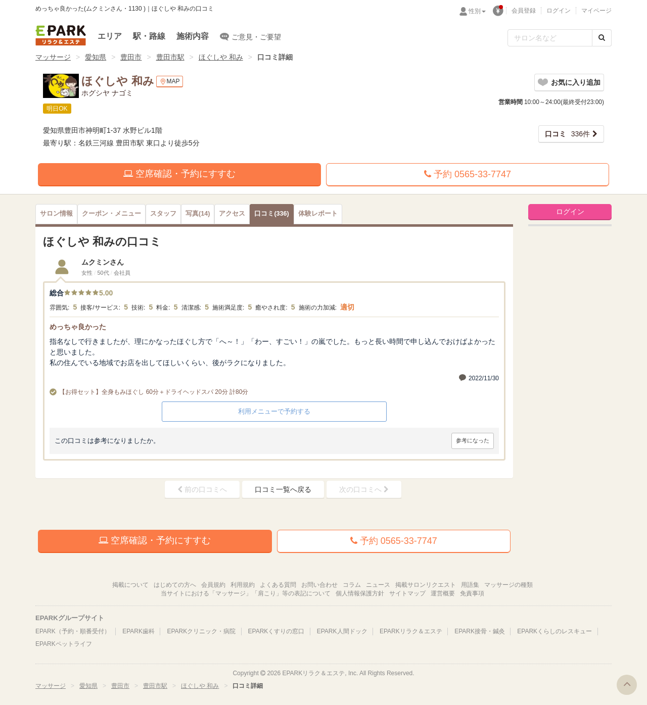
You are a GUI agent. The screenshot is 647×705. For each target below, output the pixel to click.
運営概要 (443, 593)
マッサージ (53, 57)
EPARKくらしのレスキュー (554, 631)
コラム (352, 584)
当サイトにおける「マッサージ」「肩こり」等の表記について (246, 593)
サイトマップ (407, 593)
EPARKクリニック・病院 (201, 631)
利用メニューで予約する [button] (274, 411)
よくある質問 (278, 584)
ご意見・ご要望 (250, 36)
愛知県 (95, 57)
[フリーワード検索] (549, 37)
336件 (567, 134)
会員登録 (524, 10)
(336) (271, 213)
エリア (110, 36)
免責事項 (472, 593)
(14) (198, 213)
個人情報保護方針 (360, 593)
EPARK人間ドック (342, 631)
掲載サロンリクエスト (425, 584)
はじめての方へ (175, 584)
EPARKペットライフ (63, 643)
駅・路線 (149, 36)
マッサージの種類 (508, 584)
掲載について (130, 584)
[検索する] (601, 38)
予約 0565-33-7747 (467, 174)
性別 (477, 11)
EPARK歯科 (138, 631)
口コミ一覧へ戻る (283, 489)
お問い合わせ (319, 584)
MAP (169, 81)
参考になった (472, 440)
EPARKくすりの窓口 (276, 631)
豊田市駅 (170, 57)
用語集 (470, 584)
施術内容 (192, 36)
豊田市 (131, 57)
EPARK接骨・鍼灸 (479, 631)
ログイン (558, 10)
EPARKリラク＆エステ (60, 35)
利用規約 (242, 584)
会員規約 (213, 584)
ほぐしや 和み (221, 57)
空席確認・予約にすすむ (179, 174)
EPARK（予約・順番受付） (72, 631)
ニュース (378, 584)
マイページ (596, 10)
